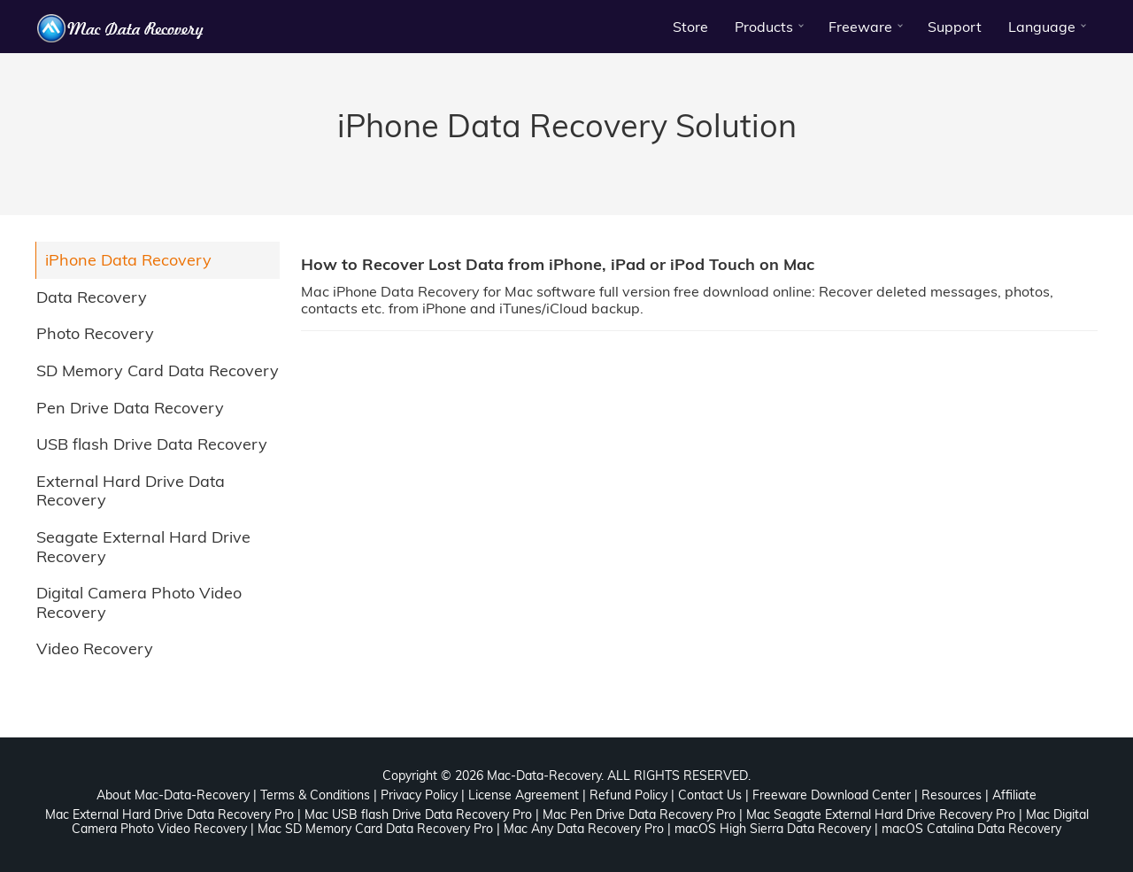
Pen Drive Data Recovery (130, 407)
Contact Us (710, 795)
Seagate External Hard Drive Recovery (143, 547)
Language (1041, 26)
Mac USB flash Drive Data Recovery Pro (418, 814)
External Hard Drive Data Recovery (130, 491)
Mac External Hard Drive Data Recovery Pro (169, 814)
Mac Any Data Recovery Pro (584, 829)
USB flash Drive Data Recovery (151, 444)
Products (764, 26)
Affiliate (1014, 795)
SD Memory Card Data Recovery (157, 370)
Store (690, 26)
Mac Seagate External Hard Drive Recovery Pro (880, 814)
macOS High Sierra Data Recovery (772, 829)
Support (955, 26)
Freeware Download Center (831, 795)
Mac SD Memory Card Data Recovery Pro (375, 829)
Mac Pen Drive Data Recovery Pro (639, 814)
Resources (951, 795)
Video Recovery (94, 648)
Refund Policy (628, 795)
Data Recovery (91, 297)
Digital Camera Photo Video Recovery (139, 602)
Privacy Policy (419, 795)
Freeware (860, 26)
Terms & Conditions (315, 795)
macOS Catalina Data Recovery (971, 829)
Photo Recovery (95, 333)
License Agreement (523, 795)
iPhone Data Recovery (128, 260)
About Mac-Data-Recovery (173, 795)
